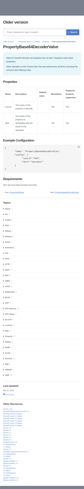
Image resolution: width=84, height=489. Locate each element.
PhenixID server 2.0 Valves (12, 414)
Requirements (12, 179)
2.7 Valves (6, 447)
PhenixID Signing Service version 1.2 (16, 411)
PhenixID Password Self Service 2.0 (15, 452)
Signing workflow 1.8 (10, 463)
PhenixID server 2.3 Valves (29, 42)
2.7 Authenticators (9, 444)
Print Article (10, 395)
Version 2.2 (7, 433)
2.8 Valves (6, 456)
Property (45, 42)
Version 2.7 (7, 449)
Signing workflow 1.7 (10, 461)
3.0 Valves (6, 475)
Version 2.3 (7, 435)
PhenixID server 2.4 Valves (12, 421)
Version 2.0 (7, 428)
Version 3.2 (7, 466)
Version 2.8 (7, 459)
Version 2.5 (7, 440)
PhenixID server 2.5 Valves (12, 423)
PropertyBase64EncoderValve (67, 192)
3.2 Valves (6, 471)
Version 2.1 (7, 430)
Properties (10, 82)
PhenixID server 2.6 (10, 442)
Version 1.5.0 (7, 409)
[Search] (42, 32)
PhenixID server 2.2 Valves (12, 416)
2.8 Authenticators (9, 454)
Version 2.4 (7, 437)
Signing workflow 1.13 (10, 480)
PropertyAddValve (17, 192)
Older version (8, 42)
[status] (42, 63)
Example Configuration (18, 140)
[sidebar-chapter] (42, 208)
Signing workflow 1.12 (10, 478)
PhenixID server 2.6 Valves (12, 425)
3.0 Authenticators (9, 473)
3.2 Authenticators (9, 468)
